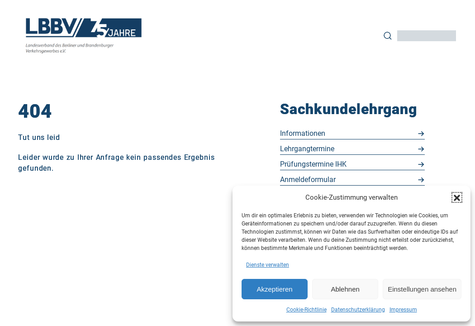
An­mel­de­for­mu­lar (308, 179)
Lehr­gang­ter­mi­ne (307, 148)
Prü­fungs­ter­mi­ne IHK (313, 164)
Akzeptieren (274, 289)
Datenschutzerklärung (358, 310)
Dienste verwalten (267, 265)
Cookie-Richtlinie (306, 310)
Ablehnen (345, 289)
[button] (456, 197)
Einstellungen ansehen (422, 289)
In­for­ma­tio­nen (302, 133)
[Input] (426, 35)
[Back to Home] (84, 35)
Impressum (403, 310)
